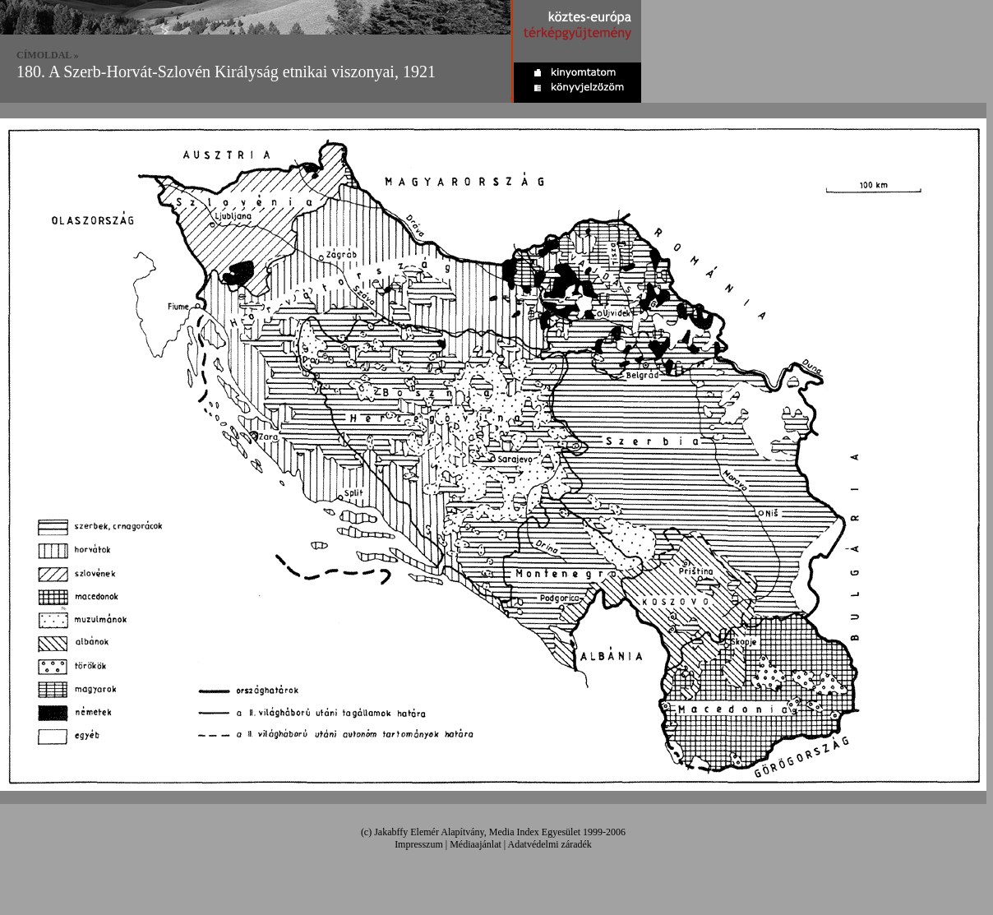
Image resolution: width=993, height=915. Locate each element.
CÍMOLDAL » (47, 55)
